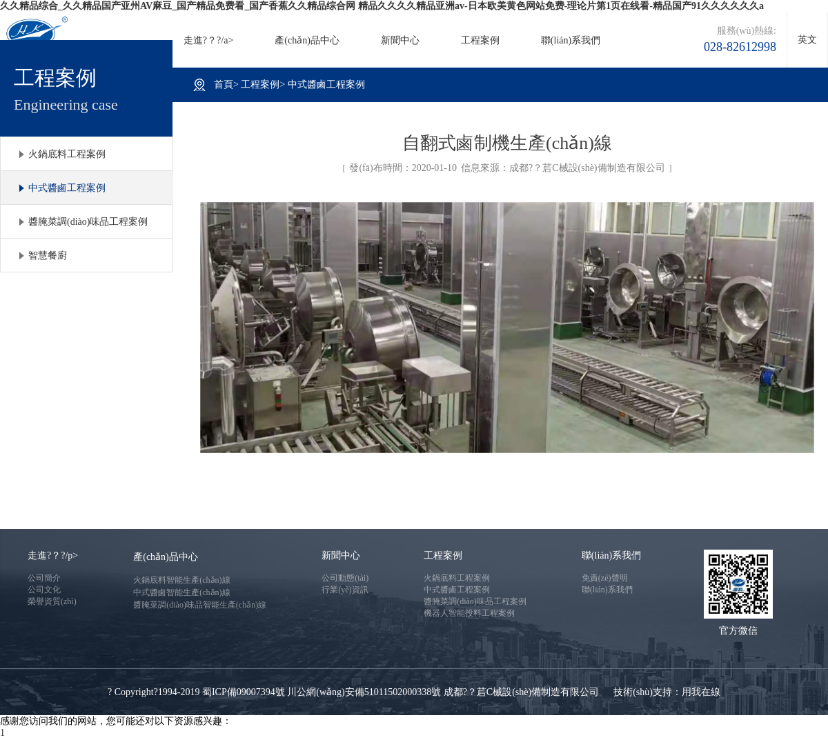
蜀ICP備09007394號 (243, 692)
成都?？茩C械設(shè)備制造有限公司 (587, 168)
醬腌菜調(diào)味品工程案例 (88, 222)
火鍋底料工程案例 (67, 154)
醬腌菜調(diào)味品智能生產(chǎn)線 (199, 605)
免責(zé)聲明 (605, 578)
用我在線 (701, 692)
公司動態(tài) (345, 578)
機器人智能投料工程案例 (469, 613)
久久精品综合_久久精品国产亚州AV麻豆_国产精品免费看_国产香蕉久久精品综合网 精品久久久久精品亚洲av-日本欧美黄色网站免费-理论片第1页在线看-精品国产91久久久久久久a (382, 6)
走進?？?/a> (208, 40)
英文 (807, 39)
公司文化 (44, 589)
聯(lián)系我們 (570, 40)
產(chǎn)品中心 (307, 40)
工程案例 (480, 40)
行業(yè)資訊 (345, 589)
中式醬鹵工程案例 (67, 188)
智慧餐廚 (47, 255)
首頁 (223, 84)
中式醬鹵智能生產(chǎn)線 (181, 592)
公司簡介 (44, 578)
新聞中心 (400, 40)
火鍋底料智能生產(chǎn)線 (181, 580)
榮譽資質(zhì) (52, 601)
